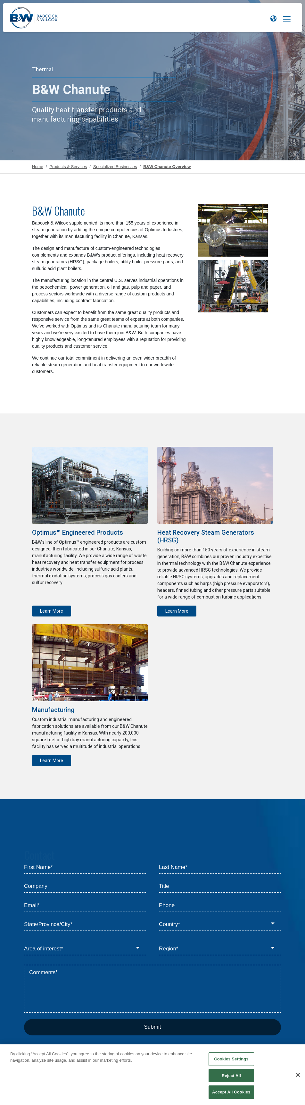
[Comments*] (152, 989)
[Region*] (220, 948)
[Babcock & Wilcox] (34, 19)
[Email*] (85, 905)
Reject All (231, 1078)
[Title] (220, 886)
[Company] (85, 886)
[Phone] (220, 905)
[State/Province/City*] (85, 924)
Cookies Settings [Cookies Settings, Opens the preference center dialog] (231, 1061)
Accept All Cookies (231, 1094)
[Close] (298, 1077)
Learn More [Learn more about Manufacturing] (51, 760)
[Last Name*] (220, 867)
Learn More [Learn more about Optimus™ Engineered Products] (51, 611)
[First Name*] (85, 867)
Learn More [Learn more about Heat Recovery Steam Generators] (176, 611)
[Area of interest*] (85, 948)
